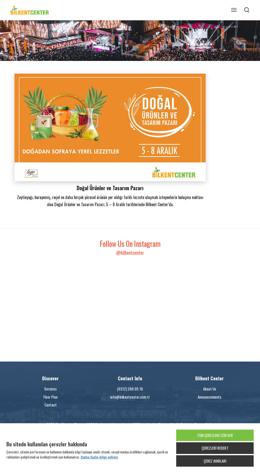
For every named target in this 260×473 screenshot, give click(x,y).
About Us (209, 389)
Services (50, 389)
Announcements (209, 397)
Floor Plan (50, 397)
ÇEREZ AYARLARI (215, 461)
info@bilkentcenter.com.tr (130, 397)
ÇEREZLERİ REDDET (215, 448)
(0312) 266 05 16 (130, 389)
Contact (50, 404)
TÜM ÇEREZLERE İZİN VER (215, 435)
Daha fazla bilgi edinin (99, 457)
